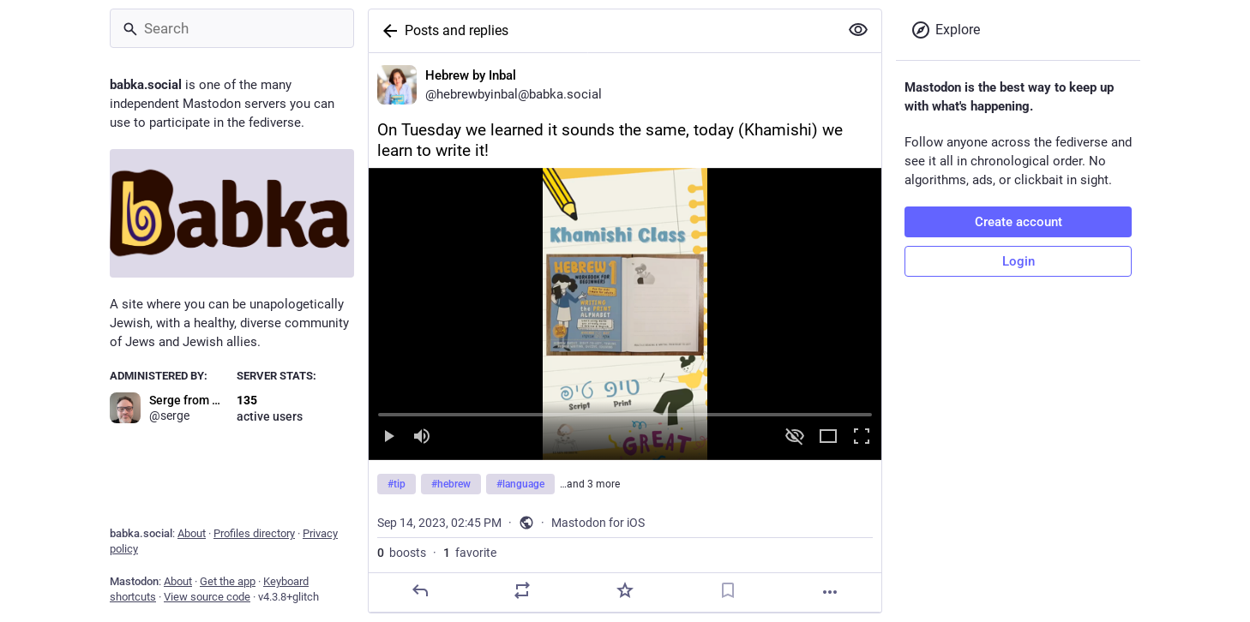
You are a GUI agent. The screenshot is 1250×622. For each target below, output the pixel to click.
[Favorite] (625, 590)
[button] (625, 314)
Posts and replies (456, 30)
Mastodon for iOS (598, 522)
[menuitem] (625, 314)
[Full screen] (861, 437)
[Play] (388, 437)
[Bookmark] (728, 590)
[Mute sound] (421, 437)
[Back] (387, 30)
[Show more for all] (858, 30)
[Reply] (420, 590)
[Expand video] (828, 437)
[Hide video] (794, 437)
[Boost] (522, 590)
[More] (830, 592)
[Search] (232, 28)
